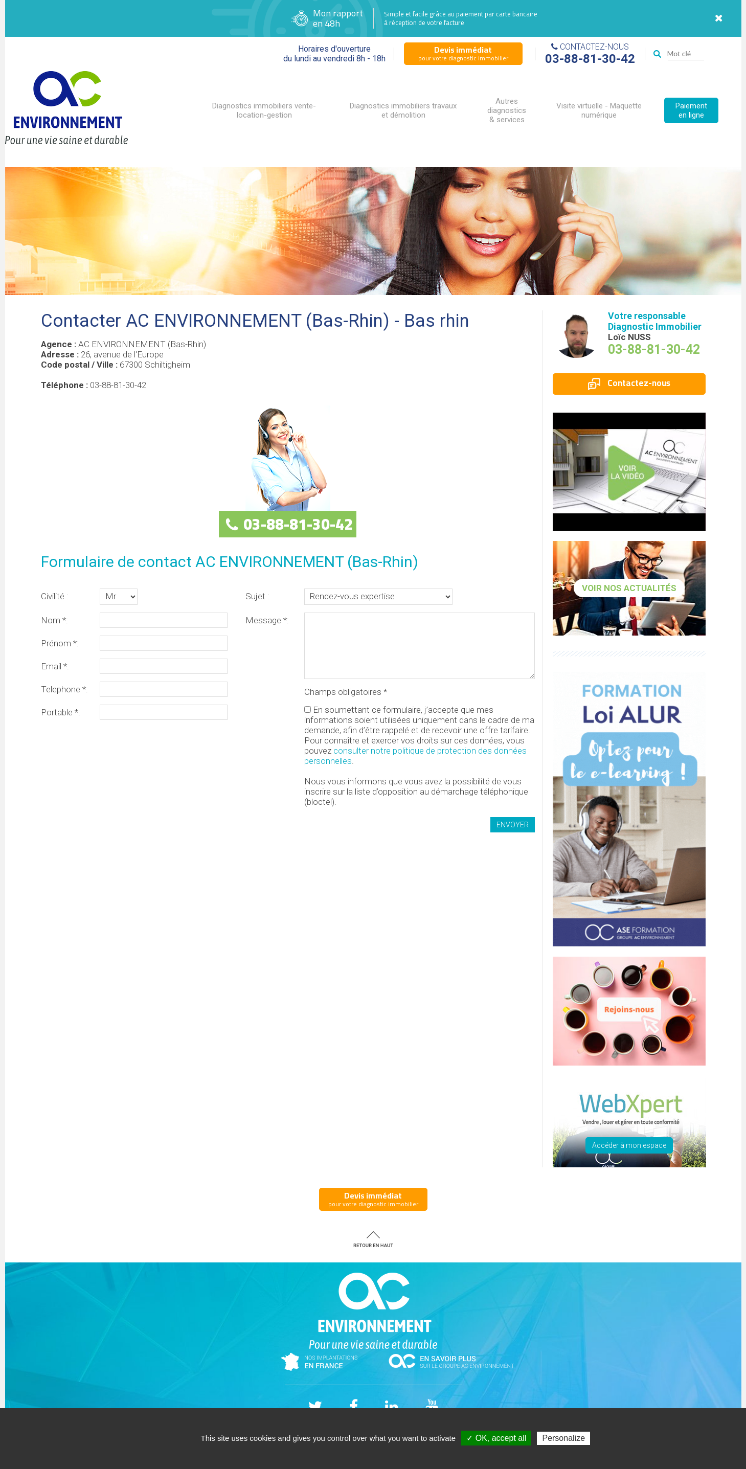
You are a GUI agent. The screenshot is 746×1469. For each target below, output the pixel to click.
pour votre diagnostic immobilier (463, 53)
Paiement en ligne (691, 110)
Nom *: (54, 620)
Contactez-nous (629, 383)
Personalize (563, 1438)
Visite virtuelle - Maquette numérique (599, 110)
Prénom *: (60, 643)
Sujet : (257, 596)
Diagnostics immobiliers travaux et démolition (403, 110)
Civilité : (55, 596)
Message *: (267, 620)
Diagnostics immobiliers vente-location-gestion (264, 110)
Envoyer (512, 825)
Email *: (55, 666)
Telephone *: (64, 689)
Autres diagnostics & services (506, 110)
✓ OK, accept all (496, 1438)
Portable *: (60, 712)
